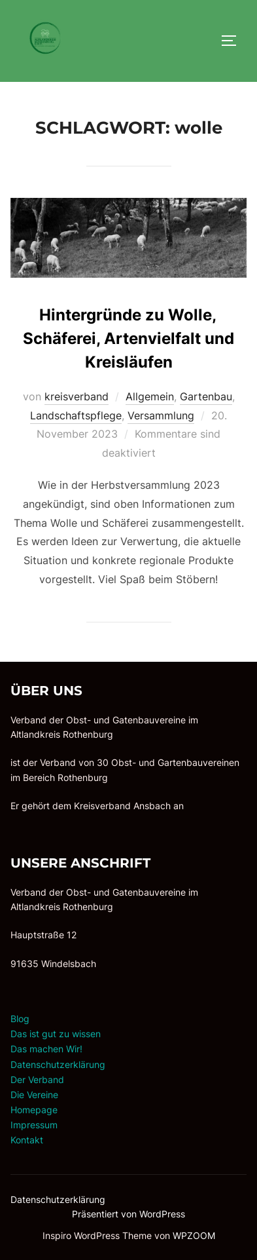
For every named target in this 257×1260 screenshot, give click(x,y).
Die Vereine (34, 1094)
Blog (19, 1018)
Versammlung (161, 415)
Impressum (34, 1124)
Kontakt (26, 1139)
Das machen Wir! (46, 1048)
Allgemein (150, 396)
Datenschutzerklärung (57, 1064)
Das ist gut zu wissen (55, 1033)
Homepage (34, 1109)
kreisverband (76, 396)
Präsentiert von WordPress (128, 1213)
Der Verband (37, 1079)
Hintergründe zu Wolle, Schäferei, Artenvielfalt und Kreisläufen (128, 338)
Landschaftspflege (76, 415)
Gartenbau (206, 396)
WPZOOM (194, 1235)
